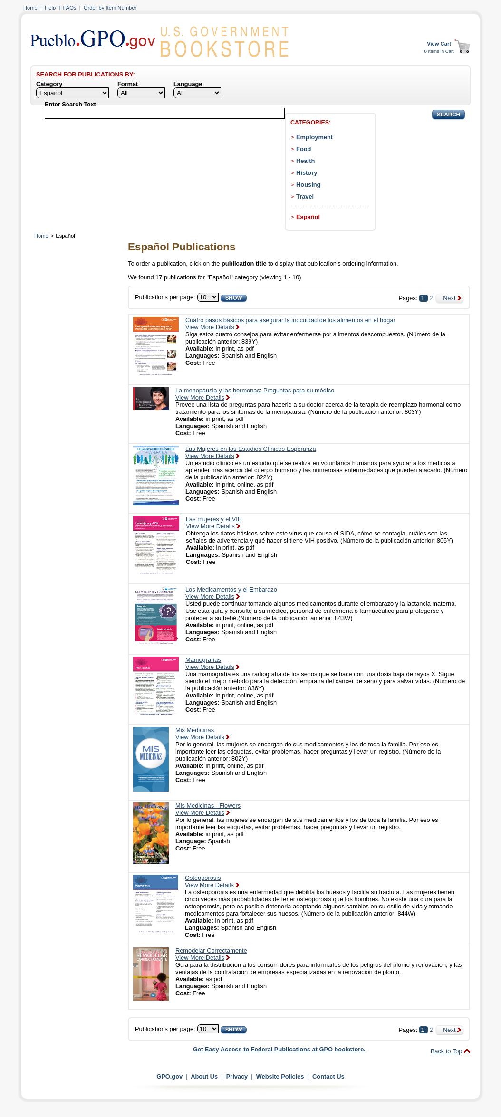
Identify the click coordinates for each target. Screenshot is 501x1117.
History (306, 172)
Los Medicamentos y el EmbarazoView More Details (231, 593)
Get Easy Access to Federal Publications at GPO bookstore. (279, 1049)
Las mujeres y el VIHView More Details (214, 523)
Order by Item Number (110, 7)
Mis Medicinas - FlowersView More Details (208, 809)
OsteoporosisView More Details (209, 881)
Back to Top (446, 1051)
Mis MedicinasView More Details (199, 733)
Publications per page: (165, 297)
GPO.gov (169, 1076)
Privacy (237, 1076)
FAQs (70, 7)
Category (49, 83)
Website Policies (280, 1076)
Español (308, 216)
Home (30, 7)
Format (127, 83)
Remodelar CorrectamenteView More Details (211, 954)
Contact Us (328, 1076)
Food (303, 149)
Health (305, 160)
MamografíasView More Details (209, 663)
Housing (308, 184)
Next (449, 298)
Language (187, 83)
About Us (204, 1076)
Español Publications (181, 247)
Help (50, 7)
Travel (305, 196)
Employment (314, 137)
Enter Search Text (70, 104)
